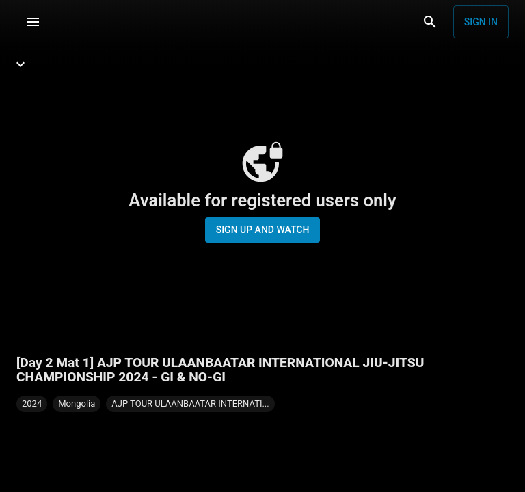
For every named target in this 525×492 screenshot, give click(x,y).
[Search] (430, 21)
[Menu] (32, 21)
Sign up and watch (263, 229)
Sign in (481, 21)
